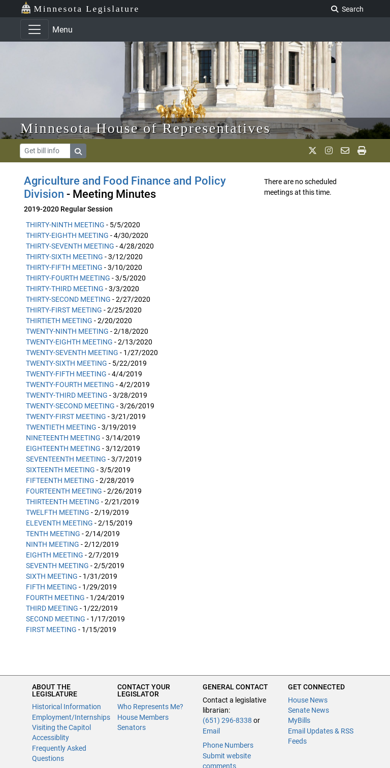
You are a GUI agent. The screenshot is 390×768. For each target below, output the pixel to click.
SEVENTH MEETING (57, 566)
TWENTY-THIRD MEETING (67, 395)
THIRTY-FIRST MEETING (64, 310)
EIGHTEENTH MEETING (63, 448)
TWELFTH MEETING (57, 512)
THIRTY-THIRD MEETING (65, 289)
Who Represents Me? (150, 707)
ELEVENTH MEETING (59, 523)
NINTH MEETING (52, 544)
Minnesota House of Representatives (145, 128)
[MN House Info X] (312, 150)
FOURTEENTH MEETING (64, 491)
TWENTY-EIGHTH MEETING (69, 342)
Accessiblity (50, 738)
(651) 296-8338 (227, 720)
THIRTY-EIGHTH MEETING (67, 235)
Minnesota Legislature (80, 8)
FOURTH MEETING (55, 598)
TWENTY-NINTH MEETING (67, 331)
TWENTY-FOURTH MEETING (70, 384)
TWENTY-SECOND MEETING (70, 406)
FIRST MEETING (51, 629)
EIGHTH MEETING (54, 555)
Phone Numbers (228, 745)
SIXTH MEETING (52, 576)
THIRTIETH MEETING (59, 321)
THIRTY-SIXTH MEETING (64, 257)
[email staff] (345, 150)
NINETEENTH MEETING (63, 438)
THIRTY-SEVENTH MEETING (70, 246)
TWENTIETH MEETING (61, 427)
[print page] (361, 150)
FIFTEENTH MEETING (60, 480)
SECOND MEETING (55, 619)
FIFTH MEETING (51, 587)
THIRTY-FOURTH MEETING (68, 278)
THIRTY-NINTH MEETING (65, 225)
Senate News (308, 710)
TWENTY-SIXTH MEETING (66, 363)
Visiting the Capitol (61, 727)
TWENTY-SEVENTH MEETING (72, 352)
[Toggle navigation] (34, 29)
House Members (143, 717)
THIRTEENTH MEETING (63, 502)
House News (308, 700)
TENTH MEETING (53, 534)
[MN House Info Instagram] (329, 150)
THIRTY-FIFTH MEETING (64, 267)
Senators (131, 727)
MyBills (299, 720)
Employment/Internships (71, 717)
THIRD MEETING (52, 608)
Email (211, 731)
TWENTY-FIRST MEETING (66, 416)
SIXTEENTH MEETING (60, 470)
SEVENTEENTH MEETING (66, 459)
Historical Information (66, 707)
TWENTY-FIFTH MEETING (66, 374)
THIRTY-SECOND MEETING (68, 299)
